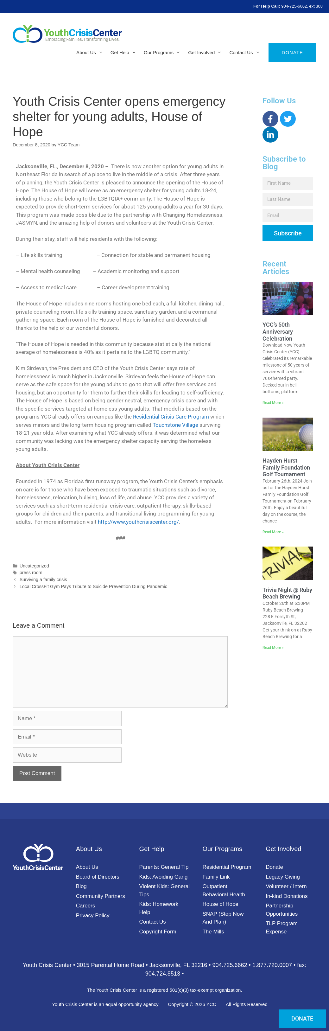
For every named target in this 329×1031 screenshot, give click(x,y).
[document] (164, 515)
